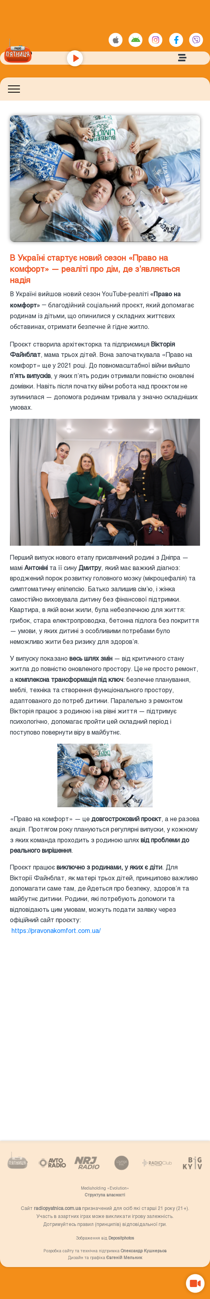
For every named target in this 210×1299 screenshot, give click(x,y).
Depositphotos (121, 1238)
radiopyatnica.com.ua (57, 1208)
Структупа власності (105, 1194)
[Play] (75, 58)
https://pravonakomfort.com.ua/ (55, 930)
